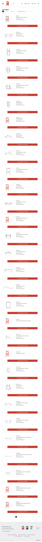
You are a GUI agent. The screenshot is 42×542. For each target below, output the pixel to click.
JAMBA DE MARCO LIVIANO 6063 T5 (23, 503)
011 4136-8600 (7, 531)
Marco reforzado (19, 33)
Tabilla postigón (19, 118)
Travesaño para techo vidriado (22, 420)
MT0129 (17, 15)
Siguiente (30, 11)
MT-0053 (18, 367)
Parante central (19, 385)
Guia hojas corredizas (20, 353)
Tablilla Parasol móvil (20, 286)
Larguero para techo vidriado (22, 402)
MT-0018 (18, 216)
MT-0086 (18, 418)
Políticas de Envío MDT (22, 534)
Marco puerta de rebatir (21, 152)
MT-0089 (18, 470)
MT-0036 (18, 284)
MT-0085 (18, 401)
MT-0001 (18, 32)
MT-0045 (18, 351)
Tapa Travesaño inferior (21, 251)
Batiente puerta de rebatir (21, 303)
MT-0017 (18, 200)
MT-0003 (18, 66)
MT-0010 (18, 150)
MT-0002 (18, 49)
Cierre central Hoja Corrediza (22, 234)
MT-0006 (18, 117)
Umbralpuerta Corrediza (21, 201)
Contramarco (19, 185)
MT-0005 (18, 101)
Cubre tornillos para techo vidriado (23, 471)
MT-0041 (18, 319)
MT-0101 (17, 501)
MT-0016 (18, 184)
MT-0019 (18, 233)
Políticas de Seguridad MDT (12, 534)
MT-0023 (18, 250)
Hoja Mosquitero (19, 102)
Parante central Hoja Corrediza (22, 85)
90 (7, 11)
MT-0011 (17, 168)
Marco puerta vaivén (20, 268)
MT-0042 (18, 334)
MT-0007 (18, 133)
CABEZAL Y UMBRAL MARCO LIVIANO (23, 488)
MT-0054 (18, 384)
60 (5, 11)
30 (3, 11)
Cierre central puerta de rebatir (22, 335)
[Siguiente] (26, 517)
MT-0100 (18, 486)
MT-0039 (18, 302)
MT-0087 (18, 436)
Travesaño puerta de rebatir (22, 169)
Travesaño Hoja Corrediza (21, 50)
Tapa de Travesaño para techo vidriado (24, 454)
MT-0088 (18, 453)
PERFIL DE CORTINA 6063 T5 (22, 218)
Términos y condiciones (31, 534)
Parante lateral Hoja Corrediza (22, 68)
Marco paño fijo (19, 135)
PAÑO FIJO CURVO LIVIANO (21, 17)
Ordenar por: (12, 11)
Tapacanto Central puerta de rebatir (23, 320)
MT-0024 (18, 267)
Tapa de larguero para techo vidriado (23, 437)
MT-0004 (18, 83)
